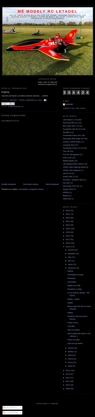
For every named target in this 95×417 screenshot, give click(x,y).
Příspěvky (10, 408)
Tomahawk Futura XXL (72, 135)
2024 (68, 214)
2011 (68, 381)
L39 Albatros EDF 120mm (73, 164)
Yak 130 (66, 151)
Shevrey (69, 104)
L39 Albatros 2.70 (70, 120)
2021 (68, 225)
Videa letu (67, 199)
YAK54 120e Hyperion (72, 170)
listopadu (72, 253)
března (71, 359)
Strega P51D (68, 189)
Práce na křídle (73, 340)
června (71, 348)
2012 (68, 378)
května (71, 352)
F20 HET (66, 183)
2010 (68, 385)
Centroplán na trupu (75, 275)
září (69, 261)
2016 (68, 243)
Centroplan (71, 282)
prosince (71, 250)
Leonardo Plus (69, 145)
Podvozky (71, 278)
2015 (68, 247)
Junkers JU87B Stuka (71, 142)
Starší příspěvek (52, 184)
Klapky (70, 303)
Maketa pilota (68, 161)
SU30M (66, 132)
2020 (68, 229)
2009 (68, 389)
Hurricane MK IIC (16, 106)
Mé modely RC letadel (48, 11)
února (70, 362)
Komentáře (11, 413)
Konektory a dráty (74, 289)
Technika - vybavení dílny (73, 180)
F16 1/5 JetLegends (71, 154)
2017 (68, 239)
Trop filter (71, 326)
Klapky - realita (73, 299)
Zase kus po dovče (75, 343)
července (72, 268)
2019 (68, 232)
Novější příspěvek (8, 184)
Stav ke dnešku (73, 330)
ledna (70, 366)
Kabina (70, 271)
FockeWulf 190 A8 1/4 (72, 129)
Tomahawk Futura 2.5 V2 (73, 148)
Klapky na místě (73, 285)
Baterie (66, 196)
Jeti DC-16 (67, 173)
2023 (68, 218)
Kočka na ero (72, 323)
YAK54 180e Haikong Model (74, 167)
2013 (68, 374)
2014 (68, 370)
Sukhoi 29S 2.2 (69, 177)
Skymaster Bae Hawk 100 (73, 139)
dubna (70, 355)
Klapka (70, 313)
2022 (68, 221)
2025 (68, 210)
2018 (68, 236)
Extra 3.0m (67, 158)
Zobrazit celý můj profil (74, 108)
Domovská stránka (30, 184)
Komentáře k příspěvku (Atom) (31, 189)
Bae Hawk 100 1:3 (70, 126)
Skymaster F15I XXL (71, 186)
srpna (70, 264)
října (70, 257)
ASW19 (66, 192)
